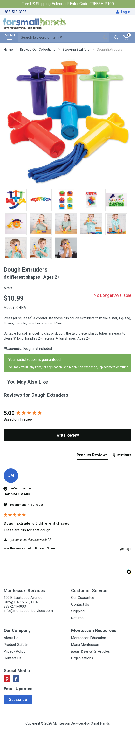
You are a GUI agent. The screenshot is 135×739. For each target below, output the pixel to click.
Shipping (78, 611)
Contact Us (80, 604)
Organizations (82, 658)
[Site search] (59, 37)
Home (8, 49)
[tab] (92, 456)
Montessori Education (88, 638)
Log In (123, 12)
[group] (67, 413)
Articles (90, 651)
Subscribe (18, 699)
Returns (77, 618)
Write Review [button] (67, 435)
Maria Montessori (85, 644)
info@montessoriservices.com (28, 611)
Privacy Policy (14, 651)
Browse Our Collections (37, 49)
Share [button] (51, 548)
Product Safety (16, 644)
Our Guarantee (82, 598)
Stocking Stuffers (76, 49)
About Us (11, 638)
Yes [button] (42, 548)
